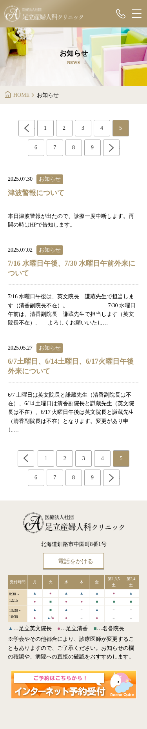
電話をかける (75, 561)
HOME (21, 95)
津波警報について (36, 193)
